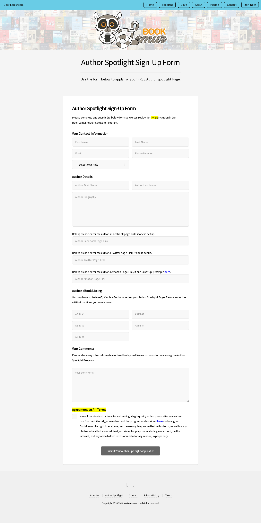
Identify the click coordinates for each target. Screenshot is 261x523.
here (167, 272)
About (198, 5)
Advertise (94, 495)
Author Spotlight (114, 495)
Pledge (214, 5)
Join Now (250, 5)
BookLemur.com (13, 5)
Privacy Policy (151, 495)
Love (184, 5)
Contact (231, 5)
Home (150, 5)
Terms (168, 495)
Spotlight (167, 5)
